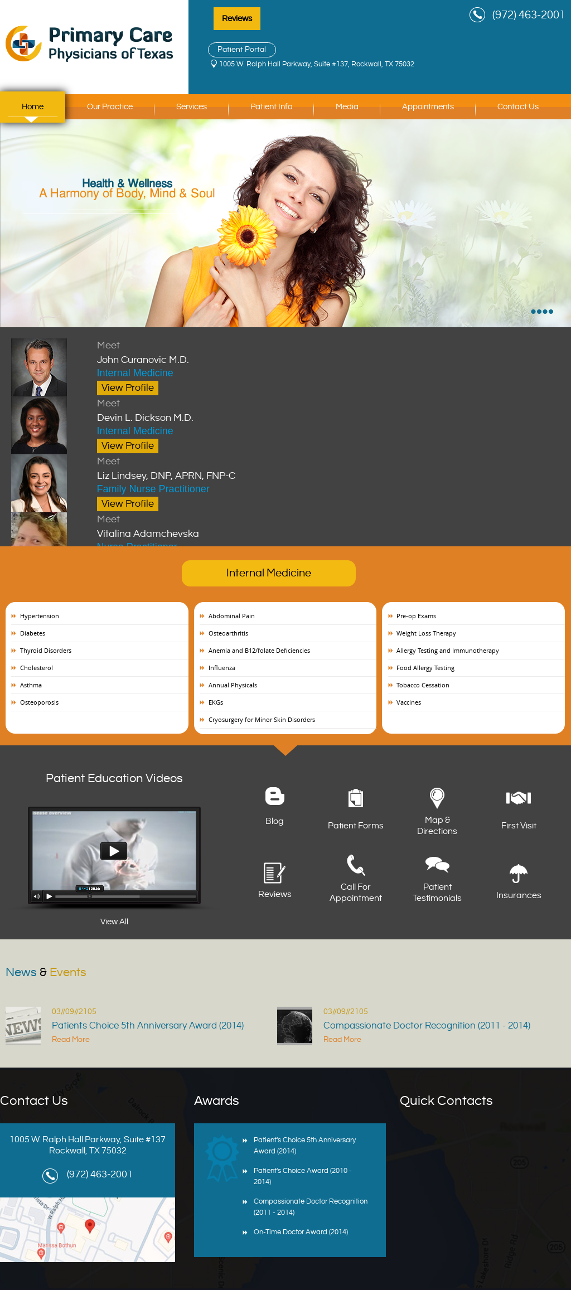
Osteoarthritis (228, 633)
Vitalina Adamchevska (251, 525)
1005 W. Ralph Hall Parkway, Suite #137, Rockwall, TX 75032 (316, 64)
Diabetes (32, 633)
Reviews (237, 18)
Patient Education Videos (114, 778)
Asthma (31, 685)
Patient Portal (241, 50)
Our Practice (110, 107)
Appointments (428, 107)
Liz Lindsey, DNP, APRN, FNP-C (251, 467)
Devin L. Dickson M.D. (251, 409)
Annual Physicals (233, 685)
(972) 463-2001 (528, 15)
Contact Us (518, 107)
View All (114, 922)
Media (347, 107)
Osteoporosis (39, 702)
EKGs (216, 702)
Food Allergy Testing (425, 667)
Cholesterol (36, 667)
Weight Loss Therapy (426, 633)
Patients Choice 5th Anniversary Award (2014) (148, 1026)
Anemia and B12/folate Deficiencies (259, 650)
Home (32, 107)
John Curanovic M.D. (251, 351)
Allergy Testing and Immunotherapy (447, 650)
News (46, 972)
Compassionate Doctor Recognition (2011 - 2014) (426, 1026)
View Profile (127, 387)
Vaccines (408, 702)
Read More (71, 1040)
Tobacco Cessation (422, 685)
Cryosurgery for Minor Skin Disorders (262, 719)
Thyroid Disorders (45, 650)
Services (191, 107)
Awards (216, 1101)
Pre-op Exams (416, 616)
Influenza (222, 667)
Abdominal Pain (232, 616)
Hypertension (39, 616)
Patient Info (271, 107)
